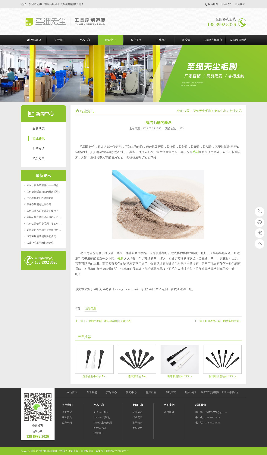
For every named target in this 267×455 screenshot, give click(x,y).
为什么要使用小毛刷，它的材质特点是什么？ (51, 223)
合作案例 (169, 412)
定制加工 (98, 433)
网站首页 (36, 39)
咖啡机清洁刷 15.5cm (180, 376)
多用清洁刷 (99, 427)
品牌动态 (39, 128)
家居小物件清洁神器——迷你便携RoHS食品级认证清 (55, 185)
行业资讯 (39, 138)
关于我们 (59, 39)
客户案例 (136, 39)
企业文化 (67, 412)
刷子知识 (39, 148)
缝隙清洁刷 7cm (137, 376)
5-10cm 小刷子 (101, 412)
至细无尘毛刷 (202, 110)
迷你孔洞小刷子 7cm (94, 376)
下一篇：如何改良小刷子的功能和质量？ (218, 321)
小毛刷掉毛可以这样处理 (40, 198)
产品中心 (85, 39)
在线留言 (161, 39)
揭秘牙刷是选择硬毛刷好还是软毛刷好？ (49, 217)
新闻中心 (110, 39)
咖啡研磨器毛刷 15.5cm (222, 376)
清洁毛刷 (90, 308)
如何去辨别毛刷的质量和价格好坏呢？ (47, 230)
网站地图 (213, 4)
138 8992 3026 (260, 212)
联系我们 (226, 4)
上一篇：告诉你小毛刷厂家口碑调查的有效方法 (102, 321)
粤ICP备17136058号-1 (116, 451)
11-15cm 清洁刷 (101, 417)
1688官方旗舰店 (212, 39)
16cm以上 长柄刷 (102, 422)
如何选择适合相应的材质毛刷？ (44, 191)
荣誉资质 (67, 417)
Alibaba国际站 (238, 39)
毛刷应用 (39, 158)
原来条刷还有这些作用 (39, 204)
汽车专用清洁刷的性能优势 (41, 236)
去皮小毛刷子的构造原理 (40, 242)
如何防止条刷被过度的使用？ (42, 210)
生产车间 (67, 422)
